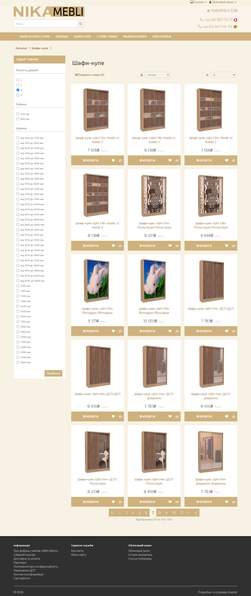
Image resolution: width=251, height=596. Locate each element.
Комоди (61, 36)
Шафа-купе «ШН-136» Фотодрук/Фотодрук (154, 310)
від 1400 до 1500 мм (30, 158)
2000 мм (24, 336)
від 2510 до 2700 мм (30, 214)
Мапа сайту (78, 554)
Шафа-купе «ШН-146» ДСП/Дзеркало (211, 396)
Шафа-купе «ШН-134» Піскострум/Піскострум (154, 225)
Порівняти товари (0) (89, 74)
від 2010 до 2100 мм (30, 188)
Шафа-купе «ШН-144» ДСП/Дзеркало (154, 396)
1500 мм (23, 311)
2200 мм (24, 347)
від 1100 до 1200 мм (30, 142)
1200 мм (23, 296)
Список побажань (140, 558)
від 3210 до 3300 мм (30, 239)
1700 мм (23, 321)
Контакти (77, 550)
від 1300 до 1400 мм (30, 153)
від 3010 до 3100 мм (30, 229)
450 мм (23, 113)
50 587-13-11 (218, 19)
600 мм (23, 119)
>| (195, 512)
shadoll (232, 592)
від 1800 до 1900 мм (30, 178)
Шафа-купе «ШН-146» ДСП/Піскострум (154, 481)
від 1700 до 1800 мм (30, 173)
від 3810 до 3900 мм (30, 270)
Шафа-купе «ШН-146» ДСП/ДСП (97, 394)
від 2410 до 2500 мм (30, 209)
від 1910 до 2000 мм (30, 183)
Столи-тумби (107, 36)
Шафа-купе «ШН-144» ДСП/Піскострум (97, 481)
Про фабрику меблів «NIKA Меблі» (36, 550)
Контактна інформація (29, 574)
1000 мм (23, 285)
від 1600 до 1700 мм (30, 168)
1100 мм (23, 290)
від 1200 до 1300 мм (30, 148)
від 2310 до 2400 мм (30, 204)
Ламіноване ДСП (24, 570)
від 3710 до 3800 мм (30, 265)
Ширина (21, 128)
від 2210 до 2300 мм (30, 199)
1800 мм (23, 326)
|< (112, 512)
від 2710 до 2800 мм (30, 219)
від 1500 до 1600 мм (30, 163)
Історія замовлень (140, 554)
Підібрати (53, 373)
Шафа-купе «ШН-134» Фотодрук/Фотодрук (97, 310)
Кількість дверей (27, 70)
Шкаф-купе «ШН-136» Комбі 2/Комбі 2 (154, 140)
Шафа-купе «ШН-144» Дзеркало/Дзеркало (210, 481)
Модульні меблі (134, 36)
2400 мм (24, 357)
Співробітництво (24, 554)
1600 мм (23, 316)
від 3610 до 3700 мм (30, 260)
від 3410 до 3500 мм (30, 250)
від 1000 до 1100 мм (30, 137)
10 (174, 512)
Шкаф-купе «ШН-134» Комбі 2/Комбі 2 (97, 140)
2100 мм (23, 341)
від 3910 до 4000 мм (30, 275)
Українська (27, 3)
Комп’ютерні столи (35, 36)
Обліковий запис (139, 550)
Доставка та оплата (27, 558)
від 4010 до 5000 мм (30, 280)
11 (181, 512)
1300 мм (23, 301)
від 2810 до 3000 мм (30, 224)
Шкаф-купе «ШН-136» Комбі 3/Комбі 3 (97, 225)
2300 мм (24, 352)
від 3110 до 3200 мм (30, 234)
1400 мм (23, 306)
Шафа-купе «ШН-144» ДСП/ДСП (211, 308)
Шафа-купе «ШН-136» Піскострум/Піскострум (211, 225)
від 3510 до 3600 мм (30, 255)
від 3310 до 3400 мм (30, 245)
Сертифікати (22, 578)
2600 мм (24, 362)
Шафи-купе (82, 36)
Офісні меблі (161, 36)
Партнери (20, 562)
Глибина (21, 104)
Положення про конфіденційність (36, 566)
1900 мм (23, 331)
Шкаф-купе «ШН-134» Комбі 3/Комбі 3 (211, 140)
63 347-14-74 (217, 26)
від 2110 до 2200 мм (30, 194)
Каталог (21, 48)
